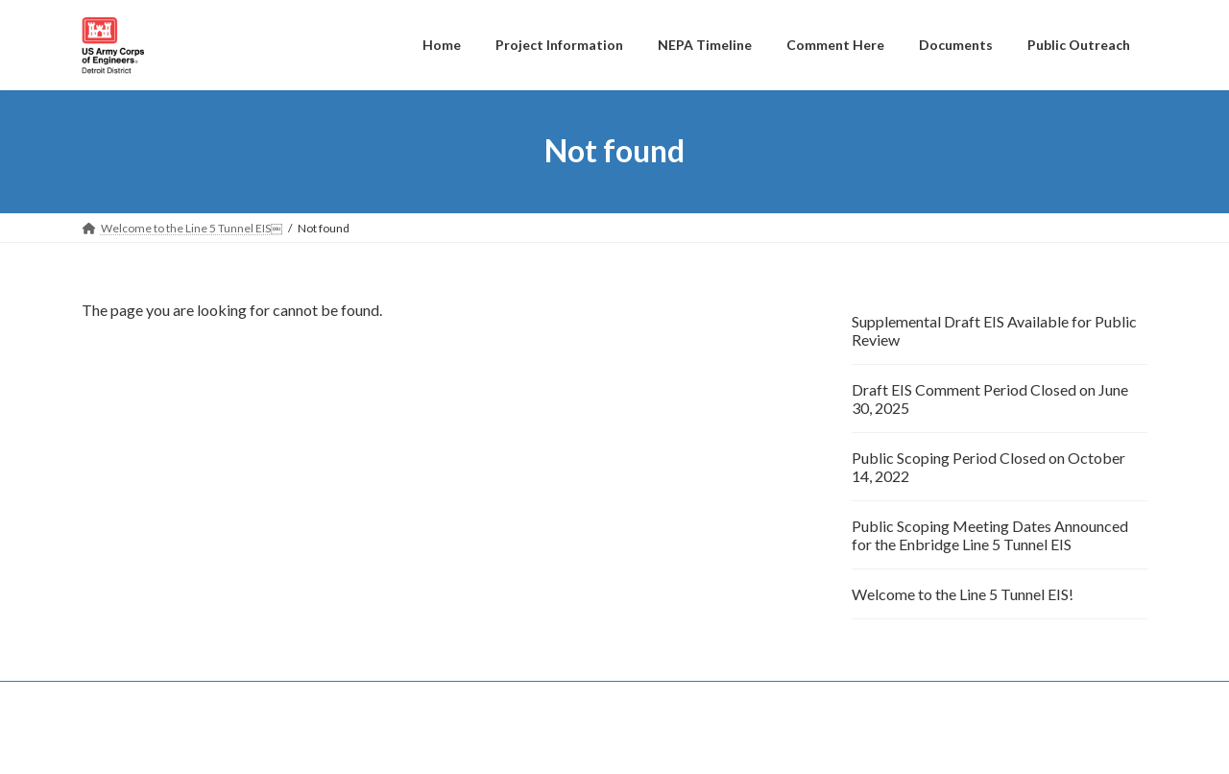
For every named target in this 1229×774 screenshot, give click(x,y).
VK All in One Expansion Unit (738, 741)
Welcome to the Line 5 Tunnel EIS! (962, 594)
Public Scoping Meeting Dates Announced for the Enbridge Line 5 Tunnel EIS (990, 535)
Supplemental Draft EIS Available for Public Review (994, 330)
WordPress (511, 741)
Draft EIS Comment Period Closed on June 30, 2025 (990, 398)
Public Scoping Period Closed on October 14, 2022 (988, 466)
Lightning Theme (609, 741)
